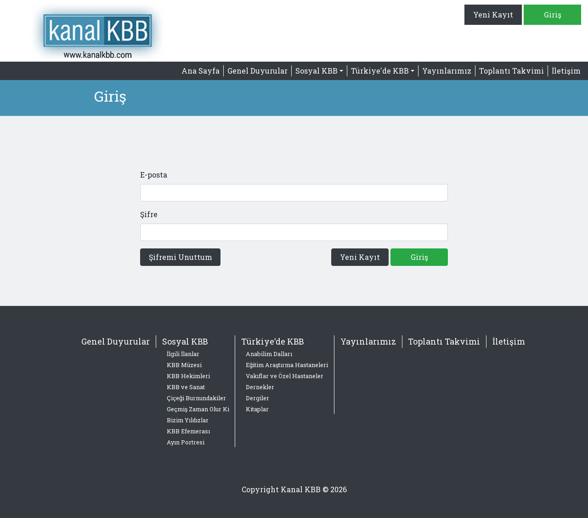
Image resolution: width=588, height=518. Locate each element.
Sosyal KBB (185, 341)
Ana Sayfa (200, 70)
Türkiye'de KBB (272, 341)
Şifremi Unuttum (180, 257)
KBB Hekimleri (188, 376)
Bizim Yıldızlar (188, 420)
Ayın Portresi (185, 442)
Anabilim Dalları (269, 353)
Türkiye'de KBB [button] (380, 70)
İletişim (566, 70)
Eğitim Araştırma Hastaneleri (287, 364)
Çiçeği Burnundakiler (196, 398)
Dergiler (257, 398)
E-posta (153, 174)
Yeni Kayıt (493, 14)
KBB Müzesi (184, 364)
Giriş (552, 14)
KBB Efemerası (188, 431)
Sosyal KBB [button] (316, 70)
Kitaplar (257, 409)
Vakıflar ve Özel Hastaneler (284, 376)
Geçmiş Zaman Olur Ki (198, 409)
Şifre (149, 214)
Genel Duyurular (257, 70)
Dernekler (260, 387)
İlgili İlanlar (183, 353)
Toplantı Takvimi (511, 70)
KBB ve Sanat (186, 387)
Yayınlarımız (446, 70)
